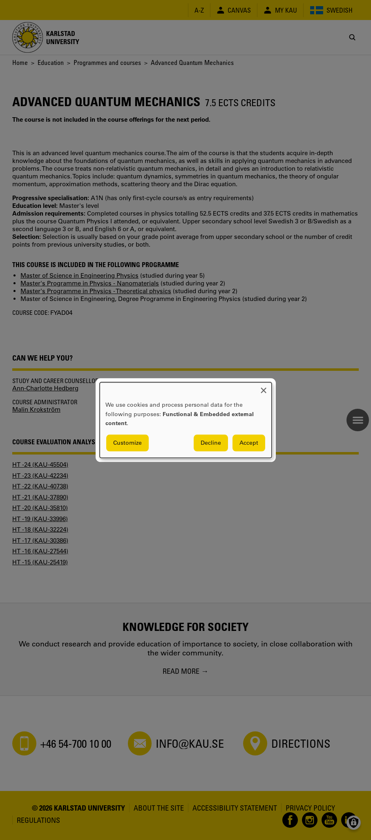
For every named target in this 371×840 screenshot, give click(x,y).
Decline (211, 442)
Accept (248, 442)
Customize (127, 442)
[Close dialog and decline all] (263, 387)
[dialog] (186, 420)
